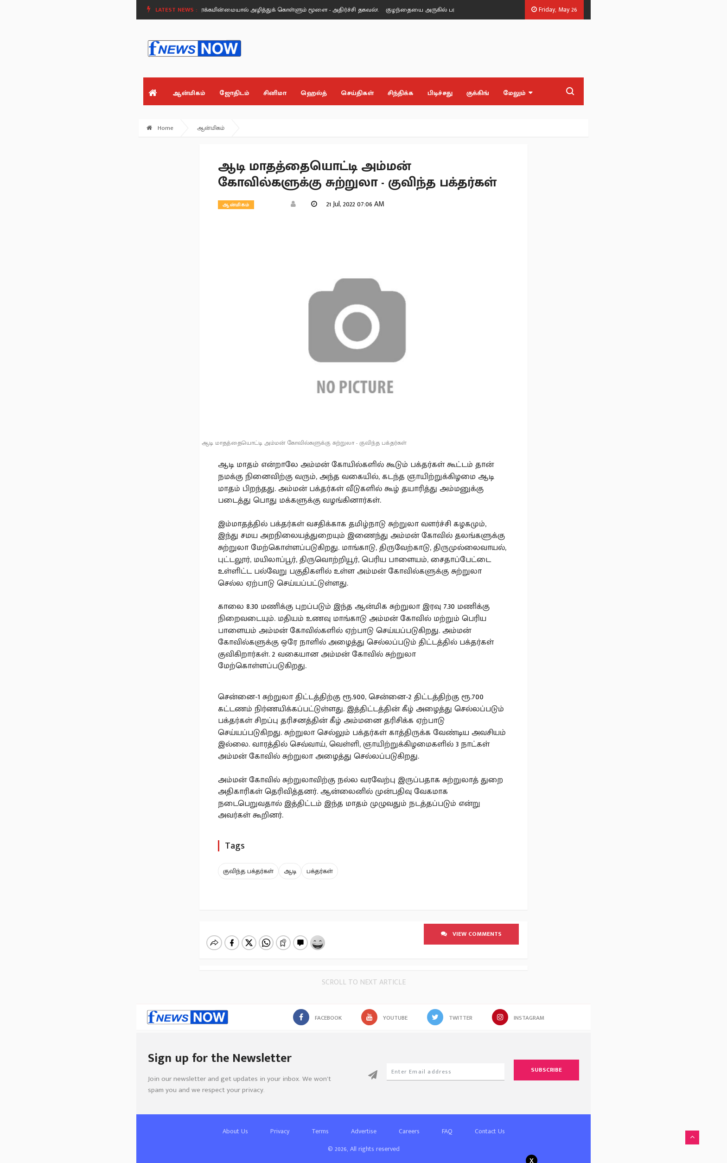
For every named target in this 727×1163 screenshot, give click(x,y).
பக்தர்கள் (319, 871)
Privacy (279, 1123)
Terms (320, 1123)
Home (160, 128)
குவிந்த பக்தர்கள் (248, 871)
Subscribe (546, 1062)
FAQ (447, 1123)
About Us (235, 1123)
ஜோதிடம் (234, 93)
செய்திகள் (357, 93)
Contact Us (490, 1123)
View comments (471, 934)
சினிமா (275, 93)
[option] (298, 10)
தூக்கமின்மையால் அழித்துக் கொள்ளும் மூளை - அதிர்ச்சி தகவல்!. (295, 10)
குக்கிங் (477, 93)
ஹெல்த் (313, 93)
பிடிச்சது (440, 93)
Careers (409, 1123)
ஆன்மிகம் (188, 93)
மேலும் (517, 93)
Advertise (363, 1123)
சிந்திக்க (401, 93)
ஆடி (290, 871)
